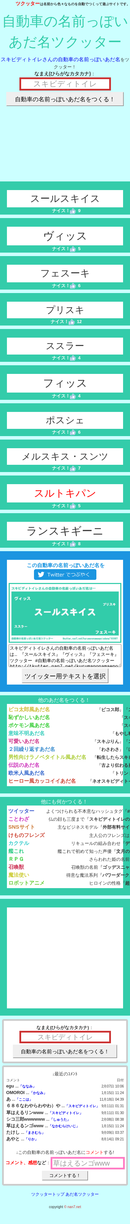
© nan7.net (72, 1211)
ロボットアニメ (26, 887)
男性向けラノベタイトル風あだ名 (47, 761)
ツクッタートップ (47, 1198)
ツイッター (21, 815)
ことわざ (18, 823)
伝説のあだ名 (24, 769)
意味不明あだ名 (26, 737)
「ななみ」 (27, 1090)
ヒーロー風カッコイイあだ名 (42, 785)
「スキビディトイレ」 (82, 1110)
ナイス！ (64, 210)
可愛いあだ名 (24, 745)
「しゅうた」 (60, 1124)
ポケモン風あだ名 (29, 729)
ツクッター (28, 3)
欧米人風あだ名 (26, 777)
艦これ (16, 855)
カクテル (18, 847)
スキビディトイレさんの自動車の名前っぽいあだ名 (60, 59)
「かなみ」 (38, 1097)
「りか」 (31, 1143)
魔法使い (18, 879)
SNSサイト (21, 831)
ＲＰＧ (16, 863)
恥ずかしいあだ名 (29, 721)
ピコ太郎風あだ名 (29, 713)
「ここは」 (24, 1103)
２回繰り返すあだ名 (31, 753)
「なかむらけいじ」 (63, 1130)
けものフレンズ (26, 839)
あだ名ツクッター (82, 1198)
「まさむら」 (34, 1137)
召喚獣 (16, 871)
